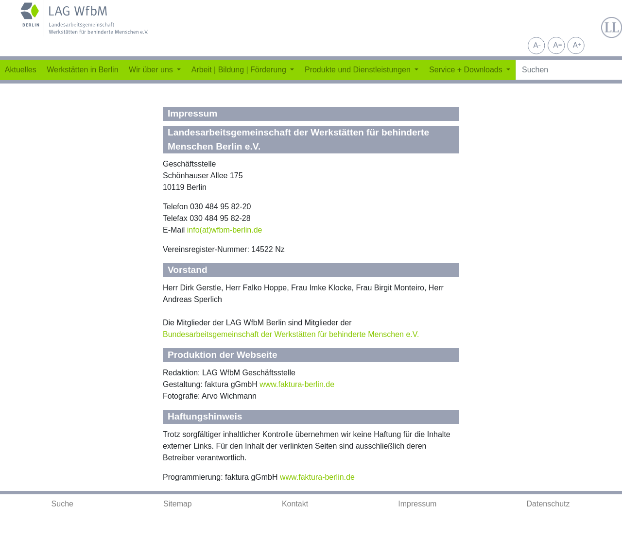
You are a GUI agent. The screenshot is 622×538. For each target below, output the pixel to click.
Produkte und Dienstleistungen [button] (359, 70)
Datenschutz (548, 504)
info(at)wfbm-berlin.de (224, 230)
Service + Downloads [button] (466, 70)
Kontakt (295, 504)
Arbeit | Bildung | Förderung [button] (240, 70)
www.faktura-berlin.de (296, 384)
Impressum (417, 504)
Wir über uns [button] (152, 70)
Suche (62, 504)
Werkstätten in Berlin (82, 70)
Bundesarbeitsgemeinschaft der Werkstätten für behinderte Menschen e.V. (291, 334)
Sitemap (177, 504)
